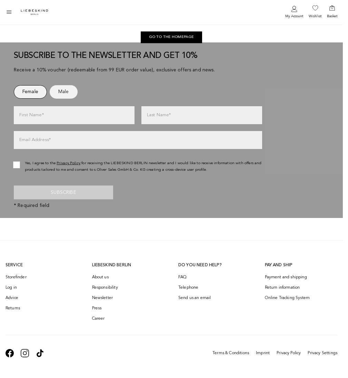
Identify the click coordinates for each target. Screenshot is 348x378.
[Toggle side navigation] (9, 12)
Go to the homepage (171, 37)
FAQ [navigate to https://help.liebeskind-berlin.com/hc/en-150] (182, 277)
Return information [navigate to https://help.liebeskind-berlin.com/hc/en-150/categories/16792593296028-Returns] (282, 288)
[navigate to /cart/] (332, 12)
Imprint (263, 353)
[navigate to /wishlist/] (315, 12)
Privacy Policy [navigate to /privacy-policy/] (68, 163)
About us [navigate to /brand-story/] (100, 277)
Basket (332, 16)
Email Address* (35, 140)
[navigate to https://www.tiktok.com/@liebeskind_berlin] (40, 353)
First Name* (31, 115)
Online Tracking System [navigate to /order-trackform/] (287, 298)
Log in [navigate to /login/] (11, 288)
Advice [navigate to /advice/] (12, 298)
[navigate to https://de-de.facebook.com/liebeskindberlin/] (10, 353)
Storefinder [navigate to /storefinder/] (16, 277)
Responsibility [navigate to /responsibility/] (105, 288)
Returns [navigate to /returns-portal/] (13, 308)
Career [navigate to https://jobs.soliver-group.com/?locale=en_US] (98, 319)
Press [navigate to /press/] (97, 308)
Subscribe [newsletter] (63, 192)
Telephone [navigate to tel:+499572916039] (188, 288)
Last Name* (159, 115)
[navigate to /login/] (294, 12)
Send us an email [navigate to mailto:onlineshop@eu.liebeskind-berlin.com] (194, 298)
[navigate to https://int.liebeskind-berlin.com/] (171, 37)
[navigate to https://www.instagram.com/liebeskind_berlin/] (25, 353)
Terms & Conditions (230, 353)
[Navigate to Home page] (34, 12)
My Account (294, 16)
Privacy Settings (322, 353)
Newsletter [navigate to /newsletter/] (102, 298)
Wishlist (315, 16)
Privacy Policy (289, 353)
